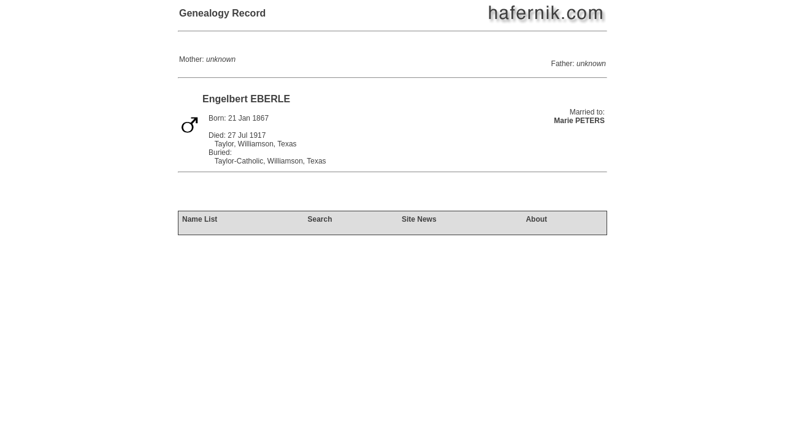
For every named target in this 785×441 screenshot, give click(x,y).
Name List (199, 219)
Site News (419, 219)
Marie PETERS (579, 120)
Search (319, 219)
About (536, 219)
